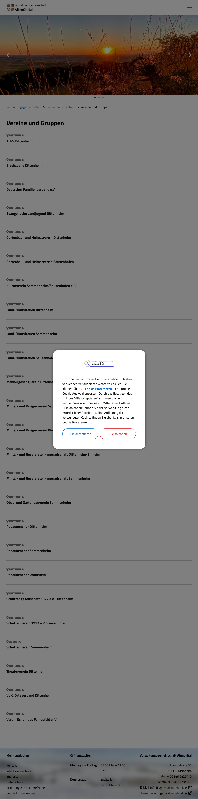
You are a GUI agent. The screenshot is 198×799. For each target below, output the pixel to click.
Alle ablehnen (118, 433)
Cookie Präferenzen (98, 388)
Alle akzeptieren (80, 433)
